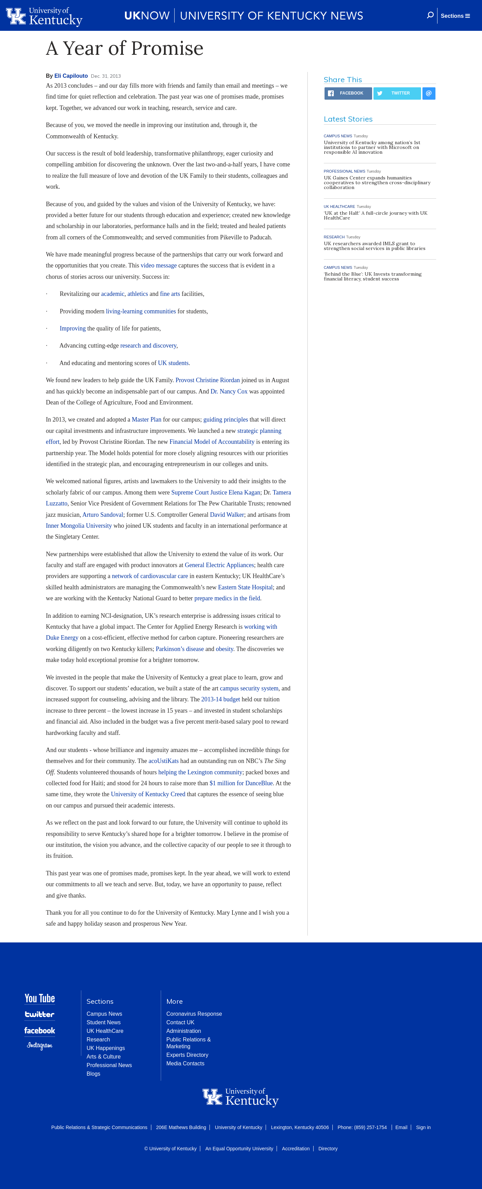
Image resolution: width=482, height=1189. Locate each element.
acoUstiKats (164, 761)
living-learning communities (141, 311)
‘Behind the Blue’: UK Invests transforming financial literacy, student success (373, 276)
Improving (73, 328)
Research (98, 1039)
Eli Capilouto (71, 76)
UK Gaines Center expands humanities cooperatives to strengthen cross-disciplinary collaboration (377, 182)
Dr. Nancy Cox (229, 391)
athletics (137, 293)
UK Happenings (106, 1048)
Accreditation (296, 1148)
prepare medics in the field (227, 598)
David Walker (227, 514)
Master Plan (146, 419)
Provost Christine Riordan (208, 380)
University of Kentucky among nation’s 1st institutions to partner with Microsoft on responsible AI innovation (372, 147)
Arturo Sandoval (102, 514)
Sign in (423, 1127)
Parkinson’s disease (180, 649)
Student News (104, 1022)
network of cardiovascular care (150, 576)
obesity (224, 649)
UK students (173, 363)
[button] (455, 16)
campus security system (249, 688)
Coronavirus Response (194, 1014)
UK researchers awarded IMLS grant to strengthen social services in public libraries (375, 245)
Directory (328, 1148)
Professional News (109, 1065)
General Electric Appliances (219, 565)
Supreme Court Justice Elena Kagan (215, 492)
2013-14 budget (220, 699)
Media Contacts (185, 1063)
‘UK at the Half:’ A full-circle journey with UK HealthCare (376, 215)
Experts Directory (187, 1055)
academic (112, 293)
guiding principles (225, 419)
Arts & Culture (104, 1057)
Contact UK (180, 1022)
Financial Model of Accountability (211, 441)
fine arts (170, 293)
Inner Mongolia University (79, 525)
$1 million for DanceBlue (241, 783)
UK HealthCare (105, 1031)
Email (401, 1127)
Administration (183, 1031)
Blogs (93, 1074)
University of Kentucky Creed (148, 794)
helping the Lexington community (200, 772)
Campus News (104, 1014)
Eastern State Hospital (245, 587)
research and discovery (148, 345)
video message (159, 265)
